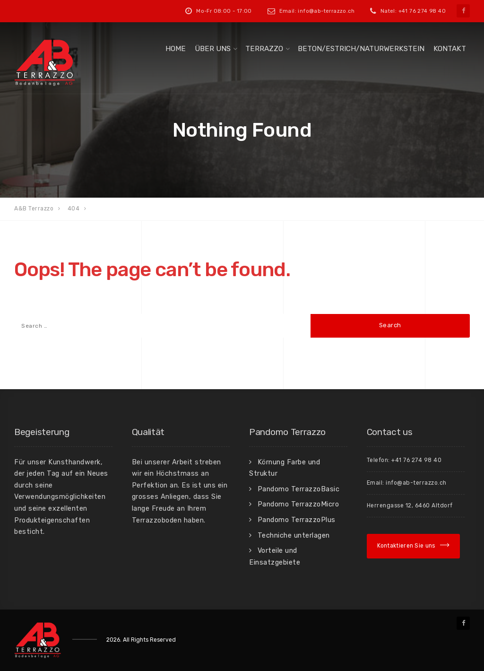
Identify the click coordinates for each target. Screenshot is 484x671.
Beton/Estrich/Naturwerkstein (361, 48)
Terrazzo (264, 48)
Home (175, 48)
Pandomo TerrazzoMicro (298, 504)
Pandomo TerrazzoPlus (297, 519)
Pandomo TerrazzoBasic (299, 489)
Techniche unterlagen (294, 535)
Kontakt (449, 48)
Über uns (213, 48)
